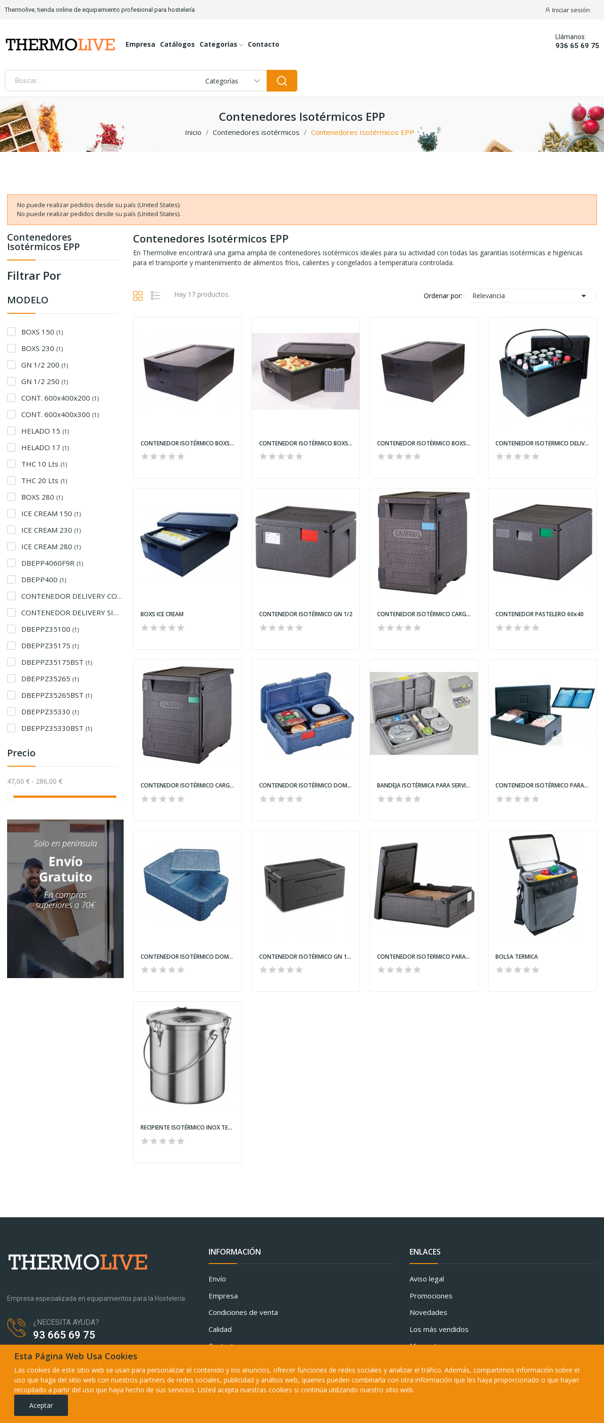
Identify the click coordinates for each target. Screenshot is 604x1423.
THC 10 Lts (44, 464)
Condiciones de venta (243, 1312)
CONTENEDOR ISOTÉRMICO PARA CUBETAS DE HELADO (542, 785)
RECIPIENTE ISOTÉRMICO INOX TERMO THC (188, 1127)
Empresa (223, 1295)
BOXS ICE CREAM (162, 614)
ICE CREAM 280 (51, 546)
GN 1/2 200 (44, 364)
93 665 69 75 (64, 1335)
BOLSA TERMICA (516, 957)
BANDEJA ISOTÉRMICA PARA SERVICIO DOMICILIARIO (424, 785)
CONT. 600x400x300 (60, 414)
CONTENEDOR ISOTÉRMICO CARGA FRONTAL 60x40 (188, 785)
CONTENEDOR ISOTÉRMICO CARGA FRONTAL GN (424, 614)
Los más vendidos (439, 1329)
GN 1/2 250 (44, 381)
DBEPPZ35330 (50, 711)
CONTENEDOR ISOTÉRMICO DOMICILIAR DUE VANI (188, 957)
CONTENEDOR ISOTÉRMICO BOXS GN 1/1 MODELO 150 (188, 443)
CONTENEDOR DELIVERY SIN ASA (72, 612)
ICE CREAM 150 (51, 513)
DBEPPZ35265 (50, 678)
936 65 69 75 (577, 45)
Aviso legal (427, 1278)
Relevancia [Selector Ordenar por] (530, 295)
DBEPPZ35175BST (56, 662)
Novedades (428, 1312)
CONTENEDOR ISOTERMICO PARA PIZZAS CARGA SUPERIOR (424, 957)
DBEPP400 (43, 579)
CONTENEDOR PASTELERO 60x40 (539, 614)
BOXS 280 (42, 497)
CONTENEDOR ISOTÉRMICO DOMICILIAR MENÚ (306, 785)
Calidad (220, 1329)
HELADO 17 (45, 447)
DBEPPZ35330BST (56, 728)
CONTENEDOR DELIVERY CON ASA (72, 596)
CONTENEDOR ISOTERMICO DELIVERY (542, 443)
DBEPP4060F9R (52, 563)
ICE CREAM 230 (51, 530)
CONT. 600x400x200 (60, 397)
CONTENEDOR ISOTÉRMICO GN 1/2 (305, 614)
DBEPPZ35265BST (56, 695)
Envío (217, 1278)
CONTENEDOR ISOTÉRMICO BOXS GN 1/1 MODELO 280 (424, 443)
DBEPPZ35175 (50, 645)
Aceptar (41, 1405)
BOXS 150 (42, 331)
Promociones (431, 1295)
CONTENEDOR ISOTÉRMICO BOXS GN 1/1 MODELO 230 (306, 443)
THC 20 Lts (44, 480)
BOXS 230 (42, 348)
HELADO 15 (45, 430)
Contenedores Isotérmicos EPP (43, 243)
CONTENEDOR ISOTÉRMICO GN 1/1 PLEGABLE (306, 957)
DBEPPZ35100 (50, 629)
